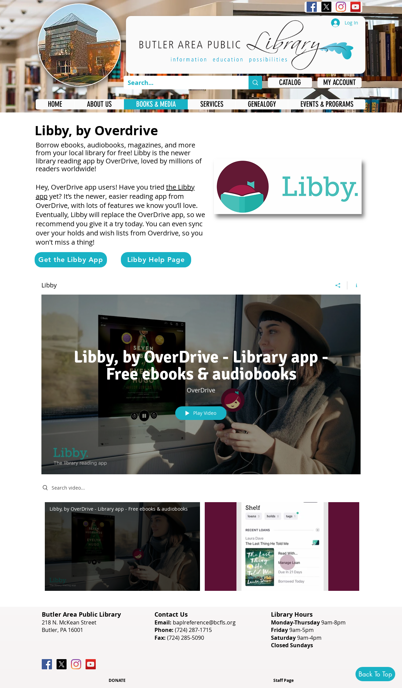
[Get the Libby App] (71, 259)
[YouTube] (355, 7)
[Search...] (181, 83)
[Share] (338, 285)
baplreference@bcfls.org (204, 622)
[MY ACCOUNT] (339, 82)
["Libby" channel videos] (201, 548)
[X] (326, 7)
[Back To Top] (375, 674)
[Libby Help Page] (156, 259)
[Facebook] (312, 7)
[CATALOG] (290, 82)
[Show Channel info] (354, 285)
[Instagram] (341, 7)
